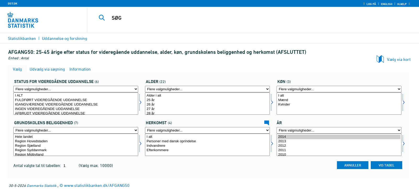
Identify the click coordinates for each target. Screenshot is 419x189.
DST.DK (12, 3)
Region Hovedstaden (75, 141)
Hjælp (402, 4)
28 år (207, 113)
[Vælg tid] (339, 145)
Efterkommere (207, 150)
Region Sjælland (75, 146)
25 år (207, 100)
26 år (207, 104)
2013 (339, 141)
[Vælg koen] (339, 103)
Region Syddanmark (75, 150)
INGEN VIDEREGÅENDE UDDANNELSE (75, 109)
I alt (339, 95)
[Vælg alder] (207, 103)
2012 (339, 146)
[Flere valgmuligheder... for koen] (339, 89)
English (386, 4)
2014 (339, 137)
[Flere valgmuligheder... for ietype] (207, 130)
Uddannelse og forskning (64, 38)
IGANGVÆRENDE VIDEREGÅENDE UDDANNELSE (75, 104)
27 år (207, 109)
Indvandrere (207, 146)
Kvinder (339, 104)
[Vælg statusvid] (75, 103)
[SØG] (240, 18)
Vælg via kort (399, 59)
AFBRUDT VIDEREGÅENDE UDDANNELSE (75, 113)
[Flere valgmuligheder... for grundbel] (75, 130)
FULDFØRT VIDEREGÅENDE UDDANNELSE (75, 100)
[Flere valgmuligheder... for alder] (207, 89)
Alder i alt (207, 95)
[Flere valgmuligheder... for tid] (339, 130)
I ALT (75, 95)
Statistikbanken (22, 38)
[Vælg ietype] (207, 145)
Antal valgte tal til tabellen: (37, 165)
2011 (339, 150)
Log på (371, 4)
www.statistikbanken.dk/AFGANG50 (97, 185)
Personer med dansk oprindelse (207, 141)
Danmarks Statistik (41, 185)
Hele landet (75, 137)
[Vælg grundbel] (75, 145)
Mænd (339, 100)
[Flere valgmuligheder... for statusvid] (75, 89)
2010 (339, 155)
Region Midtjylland (75, 155)
